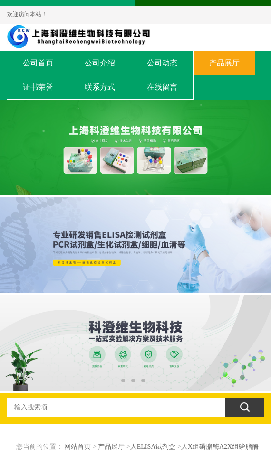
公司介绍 (100, 63)
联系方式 (100, 87)
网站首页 (77, 446)
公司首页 (38, 63)
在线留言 (162, 87)
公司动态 (162, 63)
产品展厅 (224, 63)
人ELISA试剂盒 (153, 446)
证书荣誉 (38, 87)
